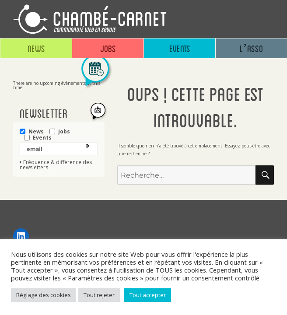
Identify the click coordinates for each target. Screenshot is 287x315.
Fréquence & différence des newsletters (56, 165)
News (36, 48)
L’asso (251, 48)
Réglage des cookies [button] (43, 295)
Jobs (108, 48)
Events (179, 48)
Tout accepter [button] (148, 295)
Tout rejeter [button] (99, 295)
